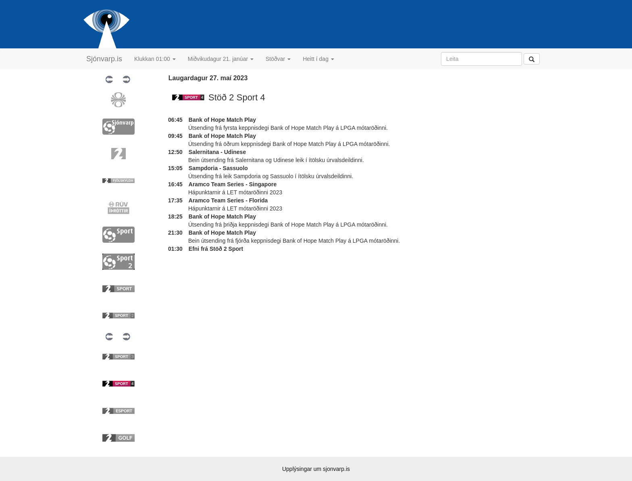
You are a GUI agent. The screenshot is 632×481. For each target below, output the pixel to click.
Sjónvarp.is (104, 59)
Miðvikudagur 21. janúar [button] (221, 59)
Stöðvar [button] (278, 59)
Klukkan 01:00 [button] (155, 59)
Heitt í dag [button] (318, 59)
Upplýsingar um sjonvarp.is (316, 469)
